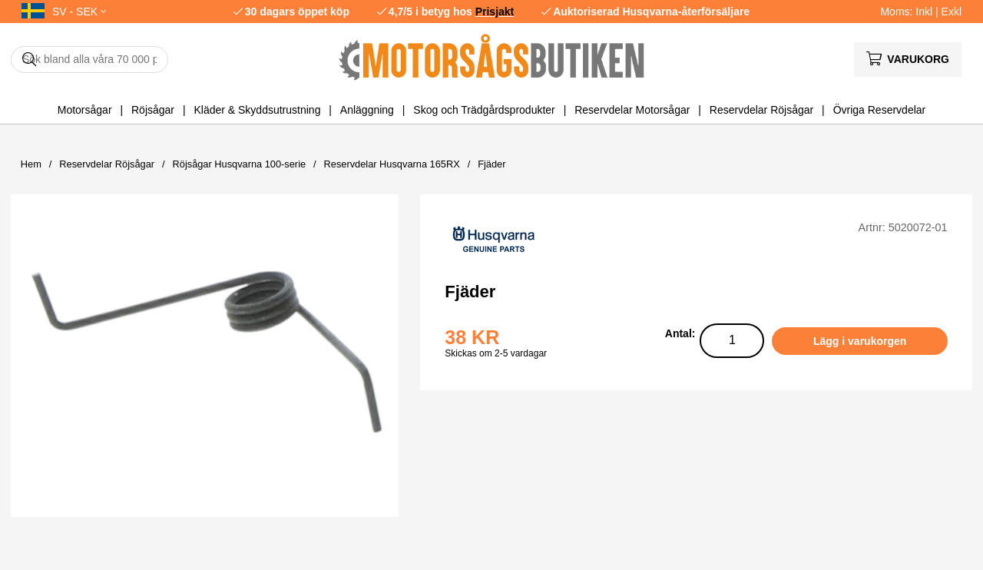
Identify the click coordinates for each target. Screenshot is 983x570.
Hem (31, 164)
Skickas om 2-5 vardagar (496, 353)
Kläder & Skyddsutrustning (257, 110)
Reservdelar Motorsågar (632, 110)
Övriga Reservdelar (879, 110)
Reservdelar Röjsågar (761, 110)
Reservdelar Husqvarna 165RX (392, 164)
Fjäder (491, 164)
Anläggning (367, 110)
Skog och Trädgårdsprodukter (483, 110)
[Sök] (89, 59)
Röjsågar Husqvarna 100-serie (239, 164)
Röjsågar (152, 110)
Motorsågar (85, 110)
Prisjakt (495, 11)
